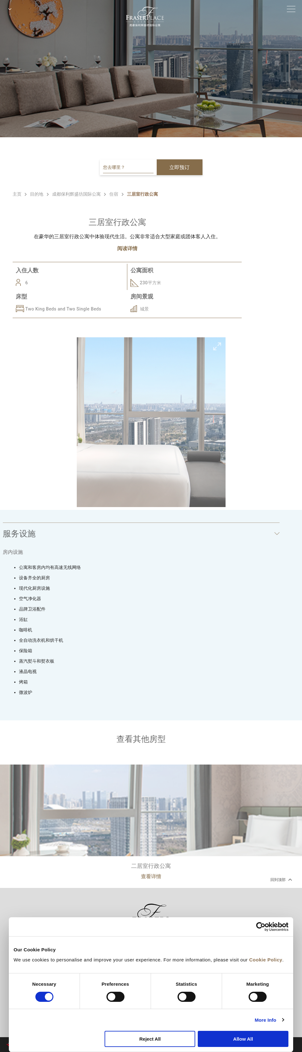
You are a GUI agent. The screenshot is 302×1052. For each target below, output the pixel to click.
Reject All (150, 1039)
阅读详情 (127, 248)
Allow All (243, 1039)
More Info (265, 1020)
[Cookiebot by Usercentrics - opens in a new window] (260, 926)
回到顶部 (280, 879)
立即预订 (179, 167)
